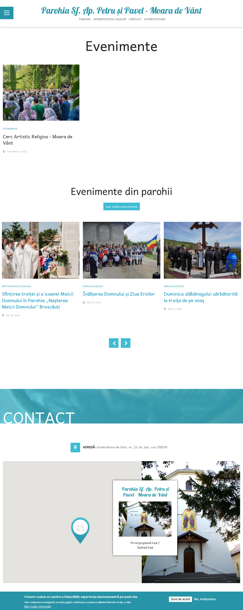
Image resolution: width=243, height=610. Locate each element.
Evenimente (10, 128)
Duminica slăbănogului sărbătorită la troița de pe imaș (200, 297)
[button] (80, 530)
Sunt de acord (180, 599)
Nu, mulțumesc (205, 599)
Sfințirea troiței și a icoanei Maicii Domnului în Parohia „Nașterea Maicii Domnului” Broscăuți (37, 300)
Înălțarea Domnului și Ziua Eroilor (119, 293)
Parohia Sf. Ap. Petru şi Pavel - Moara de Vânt (121, 10)
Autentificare (154, 19)
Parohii (85, 19)
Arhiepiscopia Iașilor (109, 19)
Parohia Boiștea (93, 286)
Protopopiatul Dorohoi (16, 286)
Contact (135, 19)
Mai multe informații (37, 606)
